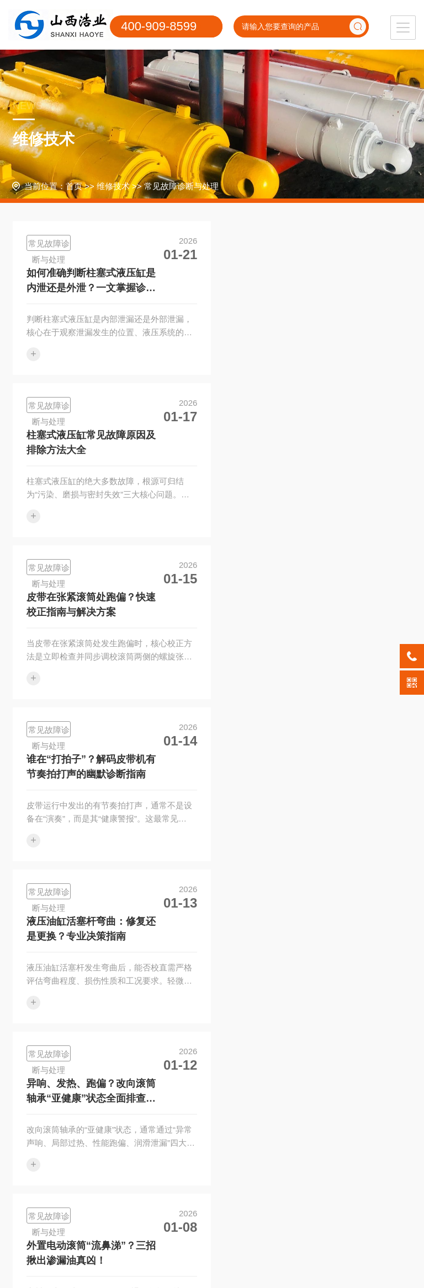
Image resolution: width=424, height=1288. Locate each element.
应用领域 (179, 1127)
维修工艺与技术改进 (113, 1179)
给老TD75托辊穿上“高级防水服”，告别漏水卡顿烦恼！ (294, 767)
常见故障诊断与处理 (181, 186)
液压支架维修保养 (43, 1157)
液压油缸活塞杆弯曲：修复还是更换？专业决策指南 (91, 605)
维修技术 (113, 186)
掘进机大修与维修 (43, 1201)
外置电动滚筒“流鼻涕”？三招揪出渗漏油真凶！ (91, 767)
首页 (74, 186)
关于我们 (249, 1127)
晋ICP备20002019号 (318, 1252)
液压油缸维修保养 (43, 1179)
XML (212, 1268)
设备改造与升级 (113, 1201)
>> (285, 1058)
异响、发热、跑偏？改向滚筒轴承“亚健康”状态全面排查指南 (294, 606)
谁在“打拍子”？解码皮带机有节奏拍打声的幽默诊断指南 (294, 442)
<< (139, 1058)
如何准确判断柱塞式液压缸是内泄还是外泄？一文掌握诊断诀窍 (91, 281)
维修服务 (40, 1127)
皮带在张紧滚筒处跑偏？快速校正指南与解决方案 (91, 442)
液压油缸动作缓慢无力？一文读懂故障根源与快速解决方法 (91, 930)
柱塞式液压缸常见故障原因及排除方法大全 (294, 280)
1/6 (262, 1058)
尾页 (309, 1058)
